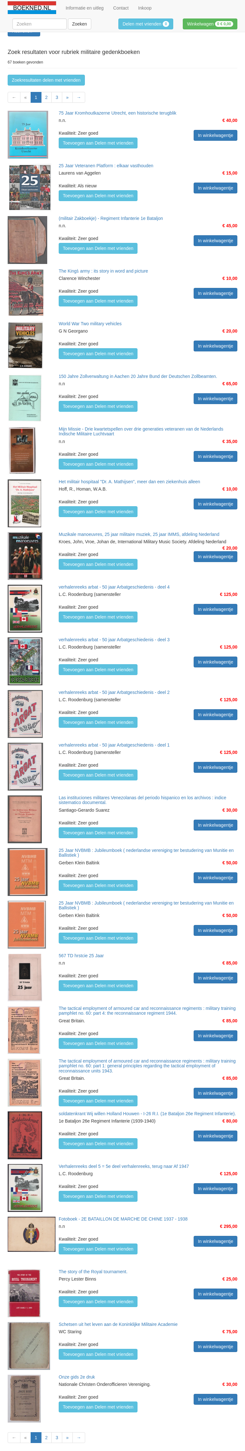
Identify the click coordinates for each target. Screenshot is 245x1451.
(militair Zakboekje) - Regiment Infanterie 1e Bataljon (111, 218)
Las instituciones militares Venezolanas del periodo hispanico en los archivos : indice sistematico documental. (142, 800)
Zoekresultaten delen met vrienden (46, 80)
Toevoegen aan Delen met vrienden (98, 143)
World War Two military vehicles (90, 323)
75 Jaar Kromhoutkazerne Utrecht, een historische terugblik (117, 113)
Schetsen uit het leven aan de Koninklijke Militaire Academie (118, 1324)
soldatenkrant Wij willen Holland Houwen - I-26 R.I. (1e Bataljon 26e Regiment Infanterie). (147, 1113)
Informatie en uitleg (85, 8)
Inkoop (145, 8)
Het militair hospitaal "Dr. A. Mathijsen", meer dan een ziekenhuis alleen (129, 481)
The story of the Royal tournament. (93, 1271)
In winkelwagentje (215, 135)
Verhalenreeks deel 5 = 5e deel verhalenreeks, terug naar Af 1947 (124, 1166)
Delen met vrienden (145, 24)
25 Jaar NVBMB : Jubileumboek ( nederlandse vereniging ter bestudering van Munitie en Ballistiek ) (146, 853)
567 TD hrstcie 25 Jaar (81, 955)
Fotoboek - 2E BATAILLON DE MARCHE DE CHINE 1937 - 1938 (123, 1219)
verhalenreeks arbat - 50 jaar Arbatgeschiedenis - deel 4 (114, 587)
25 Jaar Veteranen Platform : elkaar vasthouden (106, 165)
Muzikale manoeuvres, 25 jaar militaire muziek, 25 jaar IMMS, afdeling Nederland (139, 534)
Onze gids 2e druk (77, 1377)
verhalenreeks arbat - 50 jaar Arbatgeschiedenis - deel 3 (114, 639)
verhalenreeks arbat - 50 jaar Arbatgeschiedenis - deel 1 (114, 745)
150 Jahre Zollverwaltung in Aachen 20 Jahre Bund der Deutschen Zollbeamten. (138, 376)
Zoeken (79, 23)
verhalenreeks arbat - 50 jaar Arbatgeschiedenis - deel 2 (114, 692)
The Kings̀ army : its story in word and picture (103, 271)
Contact (121, 8)
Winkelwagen (210, 24)
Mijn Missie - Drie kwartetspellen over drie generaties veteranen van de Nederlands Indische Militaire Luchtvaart (141, 431)
